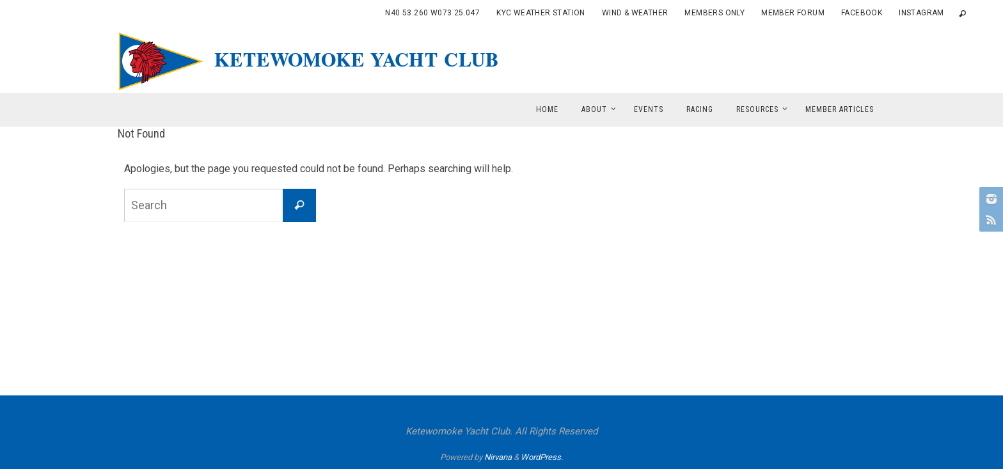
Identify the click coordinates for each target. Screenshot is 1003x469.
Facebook (861, 12)
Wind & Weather (635, 12)
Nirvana (498, 457)
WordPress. (542, 457)
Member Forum (793, 12)
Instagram (921, 12)
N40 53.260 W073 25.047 (432, 12)
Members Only (714, 12)
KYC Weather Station (540, 12)
